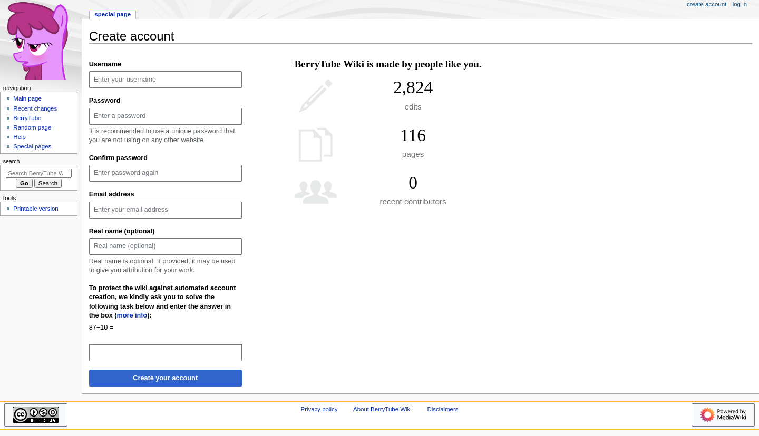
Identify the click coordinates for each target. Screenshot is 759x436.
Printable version (35, 208)
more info (132, 315)
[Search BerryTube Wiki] (39, 173)
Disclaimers (442, 409)
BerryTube (27, 118)
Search (11, 161)
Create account (706, 4)
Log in (740, 4)
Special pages (32, 146)
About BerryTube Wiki (382, 409)
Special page (112, 14)
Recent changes (35, 108)
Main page (27, 98)
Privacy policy (319, 409)
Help (19, 137)
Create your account (165, 378)
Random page (32, 127)
